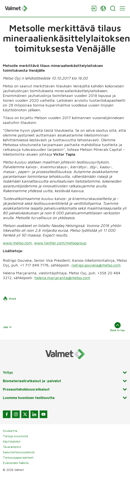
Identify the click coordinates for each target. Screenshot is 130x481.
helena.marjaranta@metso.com (62, 277)
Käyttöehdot (11, 441)
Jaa (7, 327)
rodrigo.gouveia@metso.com (96, 265)
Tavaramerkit (12, 446)
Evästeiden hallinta (16, 463)
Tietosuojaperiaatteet (18, 457)
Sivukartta (10, 430)
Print (9, 299)
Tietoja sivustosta (15, 436)
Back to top (117, 327)
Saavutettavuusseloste (19, 452)
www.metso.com (17, 243)
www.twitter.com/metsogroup (60, 243)
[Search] (113, 8)
